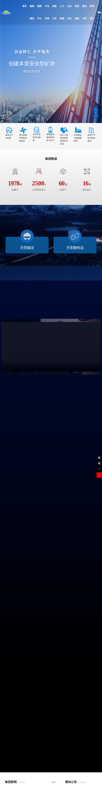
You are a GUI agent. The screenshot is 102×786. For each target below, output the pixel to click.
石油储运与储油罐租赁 (78, 138)
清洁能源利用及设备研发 (23, 138)
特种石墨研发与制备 (37, 137)
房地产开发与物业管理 (91, 138)
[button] (95, 109)
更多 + (54, 782)
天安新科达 (75, 248)
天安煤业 (27, 248)
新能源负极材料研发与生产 (50, 137)
